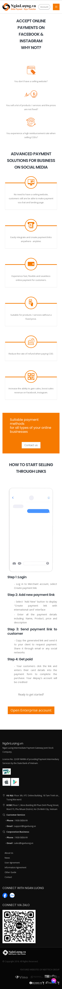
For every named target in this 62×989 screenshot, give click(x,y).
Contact (8, 877)
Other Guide (10, 872)
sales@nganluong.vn (23, 843)
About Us (9, 853)
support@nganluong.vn (25, 826)
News (7, 857)
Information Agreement (15, 867)
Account (44, 6)
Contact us (31, 445)
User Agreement (12, 862)
